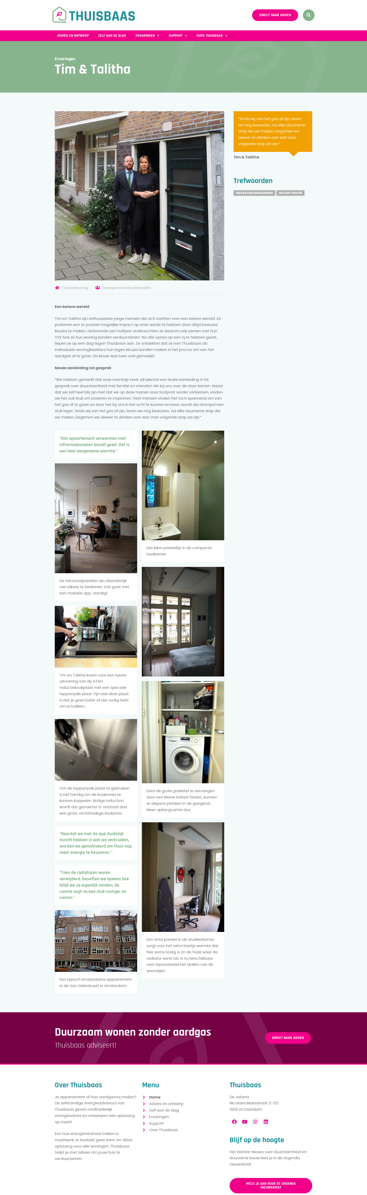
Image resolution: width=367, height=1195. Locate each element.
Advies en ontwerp (73, 35)
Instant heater (290, 193)
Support (178, 35)
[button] (309, 15)
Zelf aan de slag (112, 35)
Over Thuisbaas (212, 35)
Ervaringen (147, 35)
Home (155, 1097)
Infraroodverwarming (254, 193)
